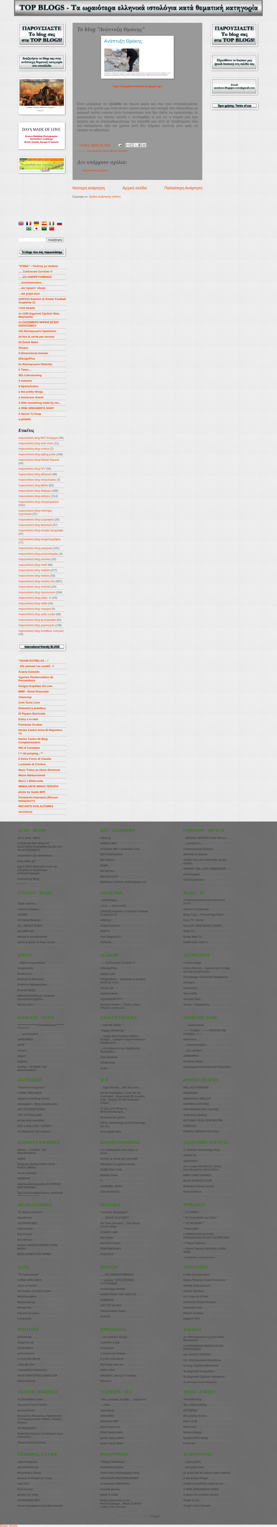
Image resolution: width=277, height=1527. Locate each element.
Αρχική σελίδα (134, 188)
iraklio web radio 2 (195, 942)
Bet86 (104, 865)
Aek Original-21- (111, 936)
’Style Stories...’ (27, 903)
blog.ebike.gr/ (26, 861)
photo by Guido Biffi (31, 792)
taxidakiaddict (26, 1428)
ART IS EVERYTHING (31, 1109)
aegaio (21, 1055)
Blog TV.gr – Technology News (203, 914)
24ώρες (23, 347)
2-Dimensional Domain (198, 849)
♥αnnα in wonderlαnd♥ (32, 936)
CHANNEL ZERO (111, 1186)
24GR (21, 1044)
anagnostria (25, 968)
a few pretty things (30, 391)
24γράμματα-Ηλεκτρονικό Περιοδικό (207, 1066)
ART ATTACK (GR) (29, 1115)
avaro (104, 1068)
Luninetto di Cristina (31, 764)
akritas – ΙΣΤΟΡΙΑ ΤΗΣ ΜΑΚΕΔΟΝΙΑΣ (32, 1151)
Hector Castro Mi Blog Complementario (33, 740)
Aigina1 (22, 1061)
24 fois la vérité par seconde (118, 1158)
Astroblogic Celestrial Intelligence (205, 977)
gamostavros (26, 1353)
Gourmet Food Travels (32, 1404)
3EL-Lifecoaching (30, 375)
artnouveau (107, 1062)
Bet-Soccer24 (109, 876)
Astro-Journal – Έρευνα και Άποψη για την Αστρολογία (206, 969)
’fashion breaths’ (28, 909)
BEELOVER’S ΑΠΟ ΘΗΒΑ (34, 1254)
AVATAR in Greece (195, 854)
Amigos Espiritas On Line (35, 686)
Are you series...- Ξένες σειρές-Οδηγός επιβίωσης (120, 1006)
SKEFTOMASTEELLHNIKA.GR (37, 1375)
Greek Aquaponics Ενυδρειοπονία (40, 1505)
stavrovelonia (26, 1381)
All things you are (112, 1364)
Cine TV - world (193, 920)
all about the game (112, 1117)
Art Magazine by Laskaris (34, 1131)
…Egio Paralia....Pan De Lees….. (121, 1087)
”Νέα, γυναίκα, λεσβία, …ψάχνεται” (123, 1399)
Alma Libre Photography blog (119, 1472)
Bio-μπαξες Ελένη (29, 1472)
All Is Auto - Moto (28, 838)
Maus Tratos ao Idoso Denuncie (39, 770)
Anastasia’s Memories (114, 1483)
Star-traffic (190, 993)
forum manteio (27, 1173)
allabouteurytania (111, 1467)
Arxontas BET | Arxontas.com (119, 849)
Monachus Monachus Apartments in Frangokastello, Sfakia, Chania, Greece (39, 1419)
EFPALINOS (25, 1348)
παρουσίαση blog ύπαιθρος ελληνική (41, 630)
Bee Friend (24, 1234)
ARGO (21, 1158)
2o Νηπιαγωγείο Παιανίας (35, 364)
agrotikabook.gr (27, 1467)
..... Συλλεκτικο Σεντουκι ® (35, 271)
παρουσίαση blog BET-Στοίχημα (38, 437)
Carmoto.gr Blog (28, 878)
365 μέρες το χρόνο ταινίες (117, 1164)
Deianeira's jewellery (32, 708)
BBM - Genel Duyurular (33, 691)
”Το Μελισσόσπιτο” (30, 1212)
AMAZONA (107, 1415)
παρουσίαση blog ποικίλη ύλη (36, 581)
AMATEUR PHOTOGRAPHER (119, 1478)
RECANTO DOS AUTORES (35, 806)
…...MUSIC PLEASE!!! (114, 1217)
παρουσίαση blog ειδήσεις (34, 496)
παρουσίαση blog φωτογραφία (37, 619)
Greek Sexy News (111, 1443)
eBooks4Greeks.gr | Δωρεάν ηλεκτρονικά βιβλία (36, 997)
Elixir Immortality (111, 1432)
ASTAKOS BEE (27, 1223)
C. (101, 1180)
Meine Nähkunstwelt (31, 775)
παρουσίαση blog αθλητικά (34, 474)
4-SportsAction (28, 386)
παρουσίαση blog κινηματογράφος (39, 539)
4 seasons (25, 380)
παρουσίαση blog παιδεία (34, 570)
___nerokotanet (193, 1025)
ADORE (22, 914)
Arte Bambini (109, 1057)
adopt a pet (107, 973)
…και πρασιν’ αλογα (31, 288)
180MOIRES (191, 1055)
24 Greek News (28, 342)
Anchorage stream (112, 1288)
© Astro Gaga (192, 962)
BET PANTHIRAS (111, 854)
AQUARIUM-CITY (111, 999)
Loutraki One (25, 1364)
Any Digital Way (110, 1131)
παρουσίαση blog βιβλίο (33, 485)
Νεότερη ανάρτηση (88, 188)
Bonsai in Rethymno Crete (34, 1478)
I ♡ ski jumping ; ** (30, 753)
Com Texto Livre (29, 702)
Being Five (24, 1307)
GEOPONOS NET (28, 1500)
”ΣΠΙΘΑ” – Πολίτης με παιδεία (38, 266)
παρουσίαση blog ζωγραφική (36, 519)
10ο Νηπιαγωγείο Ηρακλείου (37, 331)
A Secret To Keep (29, 413)
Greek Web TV (192, 936)
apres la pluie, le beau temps (36, 942)
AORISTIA (107, 1300)
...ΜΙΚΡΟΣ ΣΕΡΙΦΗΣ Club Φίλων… (205, 838)
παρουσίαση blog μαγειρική (35, 548)
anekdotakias (109, 993)
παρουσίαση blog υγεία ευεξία (36, 614)
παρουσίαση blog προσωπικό (36, 592)
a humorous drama (30, 397)
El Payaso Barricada (31, 713)
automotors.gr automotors (34, 855)
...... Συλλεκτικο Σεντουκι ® (117, 962)
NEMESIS (23, 1178)
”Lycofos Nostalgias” (114, 1212)
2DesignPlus (26, 358)
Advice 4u (106, 988)
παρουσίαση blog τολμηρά (34, 608)
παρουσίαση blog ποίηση (34, 575)
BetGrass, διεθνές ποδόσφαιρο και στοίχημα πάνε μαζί (123, 883)
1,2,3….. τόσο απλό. (113, 905)
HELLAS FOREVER (196, 1087)
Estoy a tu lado (28, 719)
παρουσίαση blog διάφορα (34, 490)
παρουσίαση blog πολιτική (34, 586)
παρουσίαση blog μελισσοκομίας (38, 553)
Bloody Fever (109, 1175)
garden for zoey (27, 1494)
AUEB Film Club (111, 1169)
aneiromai (189, 1039)
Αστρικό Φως (192, 999)
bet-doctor (107, 870)
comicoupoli (191, 874)
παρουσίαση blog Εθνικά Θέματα (107, 150)
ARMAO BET (108, 843)
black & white (109, 1494)
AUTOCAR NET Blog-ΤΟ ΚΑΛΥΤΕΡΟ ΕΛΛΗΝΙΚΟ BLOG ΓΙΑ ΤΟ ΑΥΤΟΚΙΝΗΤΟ (39, 847)
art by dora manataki (31, 1120)
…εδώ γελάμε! (192, 1050)
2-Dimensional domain (33, 353)
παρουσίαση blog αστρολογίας (37, 479)
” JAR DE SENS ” (111, 1025)
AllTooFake (24, 1337)
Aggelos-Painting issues (33, 1098)
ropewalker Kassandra (32, 1369)
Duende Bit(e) (26, 990)
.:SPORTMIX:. (109, 900)
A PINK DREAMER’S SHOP (36, 408)
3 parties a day (109, 1342)
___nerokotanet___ (30, 1034)
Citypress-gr (25, 1342)
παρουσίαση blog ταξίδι (32, 603)
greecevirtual (26, 1410)
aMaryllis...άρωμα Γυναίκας (118, 1375)
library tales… (26, 1004)
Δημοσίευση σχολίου (95, 170)
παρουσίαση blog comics (33, 448)
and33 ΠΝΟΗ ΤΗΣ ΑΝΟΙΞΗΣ (118, 1294)
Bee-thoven (24, 1239)
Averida (105, 1316)
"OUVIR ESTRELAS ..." (33, 660)
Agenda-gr (107, 1410)
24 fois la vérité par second (36, 336)
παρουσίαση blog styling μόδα (37, 454)
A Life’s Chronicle (112, 1358)
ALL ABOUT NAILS (29, 925)
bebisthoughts (27, 1296)
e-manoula (24, 1318)
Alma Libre (107, 1369)
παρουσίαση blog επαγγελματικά (38, 501)
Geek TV (189, 931)
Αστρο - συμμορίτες (196, 1004)
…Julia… (106, 1404)
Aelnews (105, 942)
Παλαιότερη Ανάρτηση (183, 188)
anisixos (105, 1381)
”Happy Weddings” (113, 1030)
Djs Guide (106, 1237)
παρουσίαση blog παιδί (32, 564)
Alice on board (27, 1285)
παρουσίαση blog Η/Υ (31, 468)
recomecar (25, 811)
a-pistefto (24, 419)
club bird (23, 1483)
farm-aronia (25, 1489)
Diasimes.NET (109, 1421)
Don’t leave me (110, 1426)
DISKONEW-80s (110, 1248)
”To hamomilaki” (28, 1274)
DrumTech (107, 1254)
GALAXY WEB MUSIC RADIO (202, 925)
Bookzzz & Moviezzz (30, 979)
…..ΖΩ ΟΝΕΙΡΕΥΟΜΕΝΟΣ (117, 1274)
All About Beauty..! (29, 920)
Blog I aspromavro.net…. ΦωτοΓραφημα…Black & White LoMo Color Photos (120, 1504)
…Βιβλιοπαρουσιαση (31, 962)
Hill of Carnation (29, 747)
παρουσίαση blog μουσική (34, 559)
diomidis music (110, 1243)
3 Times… (25, 369)
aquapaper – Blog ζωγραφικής (37, 1104)
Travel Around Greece (31, 1442)
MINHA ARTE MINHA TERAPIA (38, 786)
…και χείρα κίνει (29, 293)
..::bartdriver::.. (193, 843)
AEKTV (105, 931)
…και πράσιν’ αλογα (113, 1337)
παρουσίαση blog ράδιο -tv (34, 597)
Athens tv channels (196, 909)
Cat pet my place (28, 1313)
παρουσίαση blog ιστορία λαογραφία (40, 530)
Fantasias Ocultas (30, 724)
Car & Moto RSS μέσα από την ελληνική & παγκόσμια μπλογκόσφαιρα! (37, 870)
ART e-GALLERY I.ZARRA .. (35, 1126)
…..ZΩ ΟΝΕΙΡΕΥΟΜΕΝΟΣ (35, 277)
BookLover (24, 973)
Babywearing (26, 1302)
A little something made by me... (39, 402)
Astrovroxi (190, 988)
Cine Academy (109, 1191)
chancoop (25, 697)
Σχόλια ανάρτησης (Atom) (105, 196)
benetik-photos (110, 1489)
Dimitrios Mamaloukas (32, 984)
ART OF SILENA (111, 1305)
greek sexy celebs (112, 1437)
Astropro (189, 982)
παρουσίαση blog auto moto (35, 443)
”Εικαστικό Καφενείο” (31, 1087)
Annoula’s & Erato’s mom (34, 1291)
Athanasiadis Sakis (113, 1311)
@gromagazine (27, 1461)
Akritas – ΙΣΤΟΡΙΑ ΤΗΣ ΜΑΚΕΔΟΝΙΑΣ (32, 1068)
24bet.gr (105, 838)
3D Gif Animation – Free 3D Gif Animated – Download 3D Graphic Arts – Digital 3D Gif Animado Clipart (122, 1097)
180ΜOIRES (25, 1039)
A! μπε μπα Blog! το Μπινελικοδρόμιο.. (113, 1110)
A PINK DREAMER (29, 1092)
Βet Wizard (107, 859)
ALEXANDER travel (30, 1399)
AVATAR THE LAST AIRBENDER (204, 868)
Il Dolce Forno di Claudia (34, 758)
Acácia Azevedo (29, 671)
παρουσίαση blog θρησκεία (35, 525)
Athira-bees (25, 1228)
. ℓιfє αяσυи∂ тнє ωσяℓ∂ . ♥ (36, 666)
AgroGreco (24, 1217)
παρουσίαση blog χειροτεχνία (36, 625)
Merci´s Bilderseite (30, 781)
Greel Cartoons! (193, 879)
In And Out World (28, 1358)
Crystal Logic (109, 1232)
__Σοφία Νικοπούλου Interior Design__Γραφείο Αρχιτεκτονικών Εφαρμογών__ (122, 1039)
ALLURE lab (25, 931)
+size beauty (26, 308)
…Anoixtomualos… (31, 282)
